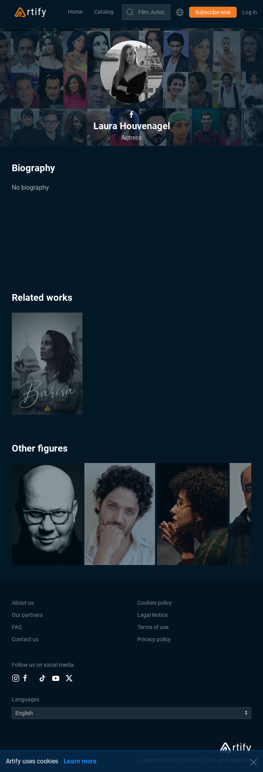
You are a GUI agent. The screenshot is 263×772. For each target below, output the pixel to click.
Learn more (80, 761)
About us (23, 603)
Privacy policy (154, 639)
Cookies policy (154, 603)
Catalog (103, 12)
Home (75, 12)
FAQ (17, 627)
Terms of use (152, 627)
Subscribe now (213, 12)
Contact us (25, 639)
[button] (180, 12)
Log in (249, 12)
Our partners (27, 615)
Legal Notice (152, 615)
